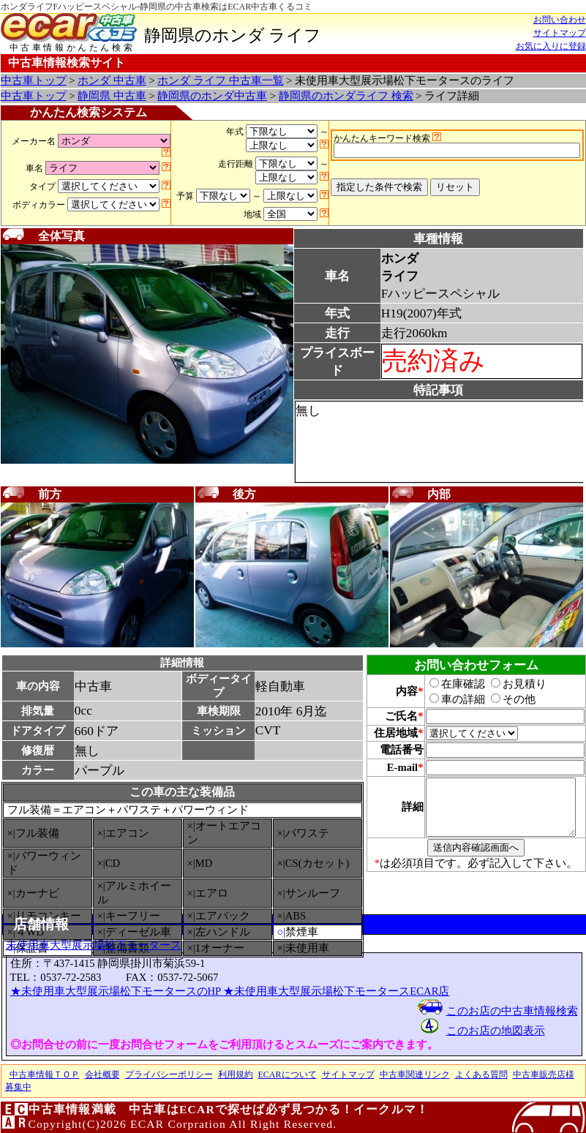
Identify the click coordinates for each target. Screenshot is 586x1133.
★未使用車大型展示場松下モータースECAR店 (336, 991)
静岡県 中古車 (112, 96)
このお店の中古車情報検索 (512, 1011)
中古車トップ (34, 80)
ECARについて (287, 1074)
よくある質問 (481, 1074)
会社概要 (102, 1074)
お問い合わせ (559, 20)
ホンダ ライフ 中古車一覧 (220, 80)
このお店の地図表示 (495, 1030)
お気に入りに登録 (551, 46)
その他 (505, 699)
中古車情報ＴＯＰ (45, 1074)
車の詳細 (449, 699)
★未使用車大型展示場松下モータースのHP (117, 991)
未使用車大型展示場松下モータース (93, 945)
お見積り (510, 684)
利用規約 (235, 1074)
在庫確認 (449, 684)
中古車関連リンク (415, 1074)
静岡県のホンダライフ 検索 (346, 96)
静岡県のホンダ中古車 (212, 96)
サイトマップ (559, 33)
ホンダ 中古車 (112, 80)
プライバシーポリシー (169, 1074)
